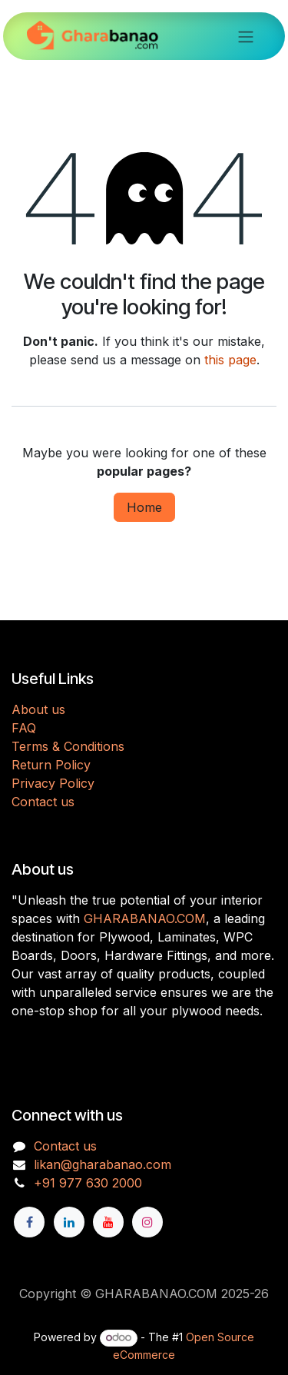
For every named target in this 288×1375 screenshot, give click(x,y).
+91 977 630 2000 (88, 1183)
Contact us (43, 801)
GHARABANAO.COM (145, 918)
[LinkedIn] (69, 1222)
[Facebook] (29, 1222)
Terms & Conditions (68, 746)
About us (38, 709)
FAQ (24, 728)
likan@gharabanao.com (102, 1164)
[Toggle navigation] (245, 36)
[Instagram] (147, 1222)
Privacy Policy (53, 783)
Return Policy (51, 764)
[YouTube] (108, 1222)
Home (144, 507)
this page (230, 359)
